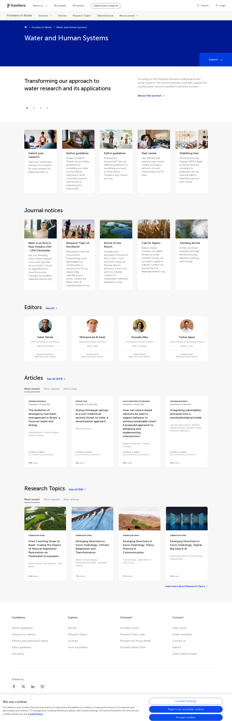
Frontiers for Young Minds (135, 640)
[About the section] (151, 96)
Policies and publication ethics (30, 640)
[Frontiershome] (16, 6)
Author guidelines (22, 628)
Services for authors (24, 634)
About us (38, 5)
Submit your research (106, 5)
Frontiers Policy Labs (132, 634)
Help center (179, 628)
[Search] (203, 5)
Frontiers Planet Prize (133, 647)
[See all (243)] (56, 379)
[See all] (52, 308)
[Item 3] (47, 108)
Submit (213, 59)
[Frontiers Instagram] (42, 687)
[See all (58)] (77, 489)
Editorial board (105, 15)
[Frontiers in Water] (19, 15)
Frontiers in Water (42, 27)
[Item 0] (27, 108)
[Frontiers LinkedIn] (33, 687)
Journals (73, 640)
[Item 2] (40, 108)
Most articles (71, 499)
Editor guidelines (22, 647)
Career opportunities (184, 653)
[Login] (220, 5)
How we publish (78, 647)
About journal (127, 15)
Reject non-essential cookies (186, 711)
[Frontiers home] (25, 27)
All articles (78, 5)
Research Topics (82, 15)
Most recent (32, 388)
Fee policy (18, 653)
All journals (60, 5)
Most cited (70, 388)
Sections (43, 15)
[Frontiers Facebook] (14, 687)
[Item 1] (34, 108)
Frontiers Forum (129, 628)
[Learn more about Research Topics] (186, 586)
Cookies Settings (185, 703)
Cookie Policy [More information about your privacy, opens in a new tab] (35, 716)
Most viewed (51, 388)
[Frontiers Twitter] (23, 687)
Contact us (179, 640)
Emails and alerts (182, 634)
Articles (62, 15)
